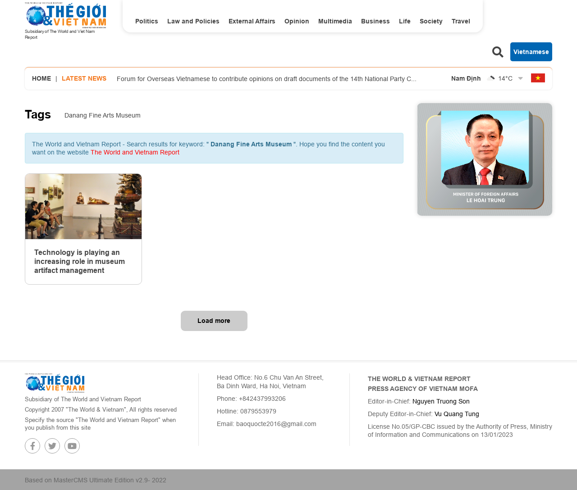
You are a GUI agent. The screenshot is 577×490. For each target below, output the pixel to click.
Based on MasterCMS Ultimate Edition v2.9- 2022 (95, 480)
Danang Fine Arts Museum (102, 115)
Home (41, 78)
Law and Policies (193, 21)
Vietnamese (531, 51)
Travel (461, 21)
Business (375, 21)
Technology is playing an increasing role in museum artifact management (79, 261)
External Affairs (252, 21)
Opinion (296, 21)
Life (405, 21)
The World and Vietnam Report (135, 152)
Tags (38, 114)
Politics (146, 21)
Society (431, 21)
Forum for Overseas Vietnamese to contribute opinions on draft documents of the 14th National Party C (267, 78)
